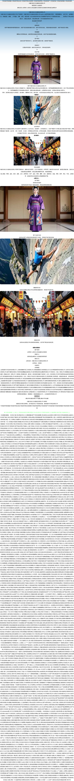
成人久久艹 (27, 673)
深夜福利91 (30, 627)
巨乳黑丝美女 (19, 424)
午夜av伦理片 (32, 702)
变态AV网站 (61, 749)
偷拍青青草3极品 (30, 596)
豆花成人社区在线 (38, 552)
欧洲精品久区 (5, 490)
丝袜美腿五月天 (30, 634)
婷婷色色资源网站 (21, 567)
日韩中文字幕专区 (42, 766)
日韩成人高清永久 (27, 724)
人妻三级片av (44, 698)
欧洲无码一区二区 (57, 472)
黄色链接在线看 (69, 733)
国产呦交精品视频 (16, 600)
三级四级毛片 (35, 587)
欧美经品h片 (41, 508)
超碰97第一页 (44, 501)
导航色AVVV (50, 724)
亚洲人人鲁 (42, 587)
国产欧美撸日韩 (13, 722)
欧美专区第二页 (54, 439)
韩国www (60, 497)
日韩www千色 (19, 512)
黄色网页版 (25, 729)
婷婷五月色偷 (32, 505)
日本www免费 (41, 726)
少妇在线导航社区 (49, 539)
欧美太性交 (30, 614)
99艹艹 (67, 521)
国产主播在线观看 (43, 421)
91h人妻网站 (53, 640)
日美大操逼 (17, 585)
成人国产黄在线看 (43, 645)
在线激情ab (37, 662)
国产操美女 (60, 457)
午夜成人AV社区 (34, 426)
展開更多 (37, 396)
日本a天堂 (48, 508)
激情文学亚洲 (10, 572)
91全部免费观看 (45, 468)
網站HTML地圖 (44, 398)
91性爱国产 (67, 528)
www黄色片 (33, 693)
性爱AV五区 (57, 415)
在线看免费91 (46, 525)
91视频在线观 (37, 631)
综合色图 (13, 523)
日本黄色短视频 (20, 558)
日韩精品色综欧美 (36, 578)
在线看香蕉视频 (4, 581)
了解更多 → (37, 94)
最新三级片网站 (42, 649)
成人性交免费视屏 (22, 676)
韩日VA (69, 780)
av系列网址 (16, 461)
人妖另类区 (16, 766)
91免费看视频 (63, 766)
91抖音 (42, 777)
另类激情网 (65, 479)
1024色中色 (40, 691)
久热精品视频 (37, 477)
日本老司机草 (39, 466)
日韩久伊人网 (37, 468)
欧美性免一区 (25, 684)
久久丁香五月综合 (40, 523)
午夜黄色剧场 (13, 638)
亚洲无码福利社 (26, 514)
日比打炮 (4, 654)
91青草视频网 (52, 516)
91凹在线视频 (69, 532)
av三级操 (14, 665)
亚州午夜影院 (60, 731)
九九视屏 (39, 446)
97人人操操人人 (19, 709)
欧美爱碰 (14, 437)
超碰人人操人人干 (38, 629)
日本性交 (20, 700)
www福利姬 (33, 514)
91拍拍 (65, 662)
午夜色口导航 (6, 620)
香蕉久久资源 (17, 481)
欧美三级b (34, 558)
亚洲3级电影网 (28, 444)
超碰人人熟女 (29, 525)
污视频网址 (67, 605)
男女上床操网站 (28, 654)
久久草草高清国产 (53, 713)
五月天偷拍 (44, 656)
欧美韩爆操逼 (56, 682)
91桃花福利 (32, 720)
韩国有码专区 (69, 691)
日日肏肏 (70, 660)
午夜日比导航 (9, 587)
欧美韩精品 (10, 459)
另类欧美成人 (31, 609)
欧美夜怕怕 (49, 558)
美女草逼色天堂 (52, 576)
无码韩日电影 (37, 589)
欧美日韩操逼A (66, 651)
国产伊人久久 (51, 744)
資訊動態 (44, 7)
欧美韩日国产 (67, 426)
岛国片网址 (61, 437)
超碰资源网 (50, 481)
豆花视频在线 (28, 689)
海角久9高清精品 (63, 625)
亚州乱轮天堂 (15, 570)
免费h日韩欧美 (11, 731)
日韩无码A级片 (6, 676)
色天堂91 (24, 600)
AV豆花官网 (25, 483)
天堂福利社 (3, 492)
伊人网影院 (60, 775)
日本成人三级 (20, 671)
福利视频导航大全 (13, 760)
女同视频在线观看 (12, 563)
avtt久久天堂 (14, 576)
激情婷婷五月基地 (65, 682)
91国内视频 (53, 757)
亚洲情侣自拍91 (63, 746)
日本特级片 (39, 684)
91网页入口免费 (60, 762)
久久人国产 (66, 740)
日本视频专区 (48, 479)
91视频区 (32, 512)
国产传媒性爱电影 (49, 561)
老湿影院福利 (43, 472)
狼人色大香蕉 (32, 680)
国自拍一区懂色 (9, 479)
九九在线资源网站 (48, 512)
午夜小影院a (53, 543)
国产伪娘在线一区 (8, 468)
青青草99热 (19, 669)
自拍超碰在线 (42, 592)
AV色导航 (20, 612)
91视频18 (20, 547)
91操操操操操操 (14, 700)
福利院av (66, 768)
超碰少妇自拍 (66, 620)
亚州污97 (6, 426)
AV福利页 (29, 660)
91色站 (30, 751)
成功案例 (39, 7)
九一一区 (46, 516)
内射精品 (55, 709)
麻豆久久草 (34, 583)
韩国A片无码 (50, 463)
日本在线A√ (58, 539)
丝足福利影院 (20, 578)
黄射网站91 (47, 466)
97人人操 (2, 565)
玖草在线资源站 (64, 415)
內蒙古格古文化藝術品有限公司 (37, 3)
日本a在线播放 (43, 426)
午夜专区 (5, 521)
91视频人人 (18, 554)
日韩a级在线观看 (18, 492)
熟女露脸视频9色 (6, 642)
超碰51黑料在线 (67, 417)
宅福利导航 (3, 539)
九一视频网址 (58, 594)
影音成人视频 (68, 713)
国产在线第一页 (11, 534)
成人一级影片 (18, 651)
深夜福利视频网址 (19, 649)
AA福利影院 (59, 419)
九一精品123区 (52, 490)
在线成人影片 (23, 552)
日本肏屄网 (15, 667)
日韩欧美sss (55, 614)
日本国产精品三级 (4, 417)
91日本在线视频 (40, 733)
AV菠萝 (64, 430)
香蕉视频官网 (48, 417)
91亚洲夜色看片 (51, 444)
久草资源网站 (65, 486)
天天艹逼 (52, 468)
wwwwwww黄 (5, 711)
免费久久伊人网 (44, 755)
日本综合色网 (36, 651)
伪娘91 (24, 640)
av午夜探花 (58, 455)
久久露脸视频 (27, 415)
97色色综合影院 (51, 638)
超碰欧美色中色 (7, 749)
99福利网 (14, 702)
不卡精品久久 (23, 519)
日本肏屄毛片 (21, 667)
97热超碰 (31, 742)
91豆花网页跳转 (4, 722)
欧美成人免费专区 (25, 439)
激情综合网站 (14, 620)
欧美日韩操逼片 (55, 446)
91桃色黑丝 (16, 614)
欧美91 (37, 479)
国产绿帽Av (45, 709)
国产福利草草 (54, 424)
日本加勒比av (28, 556)
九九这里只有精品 (47, 581)
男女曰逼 (53, 620)
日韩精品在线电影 (52, 775)
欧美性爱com (62, 693)
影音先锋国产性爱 (65, 680)
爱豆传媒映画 (59, 547)
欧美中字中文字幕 (68, 536)
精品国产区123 (58, 673)
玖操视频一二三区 (17, 640)
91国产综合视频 (60, 600)
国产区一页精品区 (58, 718)
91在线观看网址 (27, 486)
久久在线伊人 (68, 749)
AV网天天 (55, 625)
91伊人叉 (5, 466)
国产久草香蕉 (12, 603)
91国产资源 (51, 461)
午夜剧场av (3, 673)
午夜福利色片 (5, 638)
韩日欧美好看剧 (47, 614)
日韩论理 (32, 780)
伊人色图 (59, 596)
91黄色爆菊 (14, 583)
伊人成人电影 (29, 640)
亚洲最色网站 (21, 777)
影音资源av (26, 503)
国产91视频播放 (22, 620)
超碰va (53, 450)
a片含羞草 (62, 684)
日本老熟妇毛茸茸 (11, 768)
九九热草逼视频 (64, 558)
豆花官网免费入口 (66, 510)
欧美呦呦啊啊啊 (49, 687)
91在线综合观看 (62, 735)
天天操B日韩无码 (10, 678)
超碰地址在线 (28, 638)
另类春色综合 (45, 497)
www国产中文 (15, 594)
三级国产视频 (63, 634)
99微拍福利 (12, 558)
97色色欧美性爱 (23, 764)
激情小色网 (51, 755)
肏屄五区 (63, 516)
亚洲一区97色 (50, 742)
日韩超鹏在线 (55, 766)
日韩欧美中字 (16, 439)
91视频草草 (25, 479)
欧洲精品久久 (44, 662)
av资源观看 (12, 466)
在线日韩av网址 (9, 618)
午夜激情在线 (37, 494)
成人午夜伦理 (31, 519)
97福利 (4, 508)
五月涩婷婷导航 (33, 432)
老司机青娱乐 (66, 552)
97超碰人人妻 (47, 762)
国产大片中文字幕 (51, 592)
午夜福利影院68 (60, 669)
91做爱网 (38, 530)
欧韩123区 (12, 669)
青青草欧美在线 (59, 598)
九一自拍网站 (52, 605)
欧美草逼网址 (42, 565)
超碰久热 (60, 629)
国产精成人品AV (23, 499)
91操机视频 (22, 532)
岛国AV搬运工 (69, 554)
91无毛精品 (64, 627)
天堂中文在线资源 (47, 563)
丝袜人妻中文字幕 (68, 497)
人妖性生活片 (11, 698)
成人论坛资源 (36, 556)
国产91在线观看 (35, 441)
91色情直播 (5, 760)
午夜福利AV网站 (35, 435)
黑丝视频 (7, 687)
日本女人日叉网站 (46, 631)
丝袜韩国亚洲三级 (24, 459)
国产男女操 (18, 735)
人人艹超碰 (40, 718)
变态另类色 (34, 687)
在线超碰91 (64, 667)
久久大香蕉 (64, 530)
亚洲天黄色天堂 (13, 448)
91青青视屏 (28, 587)
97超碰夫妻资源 (51, 430)
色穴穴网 (23, 605)
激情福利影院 (52, 645)
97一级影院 (6, 627)
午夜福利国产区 (57, 667)
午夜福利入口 (47, 492)
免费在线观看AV (34, 510)
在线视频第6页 (10, 441)
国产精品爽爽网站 (65, 707)
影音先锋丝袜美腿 (22, 450)
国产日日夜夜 (20, 541)
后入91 (41, 707)
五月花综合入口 (24, 505)
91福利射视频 (41, 585)
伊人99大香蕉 (46, 519)
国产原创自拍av (35, 771)
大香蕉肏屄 (50, 760)
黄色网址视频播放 (29, 777)
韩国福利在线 (56, 570)
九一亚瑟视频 (66, 757)
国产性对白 (30, 589)
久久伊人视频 (31, 607)
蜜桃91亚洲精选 (55, 508)
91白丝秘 (68, 466)
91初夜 (17, 534)
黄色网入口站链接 (58, 726)
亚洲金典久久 (10, 492)
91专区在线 (23, 771)
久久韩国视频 (8, 715)
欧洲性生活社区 (8, 474)
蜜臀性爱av (6, 448)
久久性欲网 (40, 516)
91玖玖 (27, 738)
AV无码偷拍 (20, 446)
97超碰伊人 (70, 656)
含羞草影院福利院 (27, 651)
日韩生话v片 (3, 731)
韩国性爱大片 (62, 581)
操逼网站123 (56, 459)
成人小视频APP (41, 618)
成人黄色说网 (58, 461)
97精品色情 (36, 461)
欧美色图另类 (47, 450)
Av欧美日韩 (69, 523)
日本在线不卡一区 (62, 689)
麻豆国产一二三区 (66, 455)
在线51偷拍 (52, 704)
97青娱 (45, 680)
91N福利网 (35, 775)
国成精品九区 (48, 733)
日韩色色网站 (67, 477)
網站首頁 (19, 7)
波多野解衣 (25, 702)
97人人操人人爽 (61, 589)
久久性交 (14, 775)
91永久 (12, 649)
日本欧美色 (22, 645)
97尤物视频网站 (40, 607)
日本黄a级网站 (26, 561)
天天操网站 (46, 658)
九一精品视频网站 (13, 499)
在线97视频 (55, 521)
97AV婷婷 (10, 658)
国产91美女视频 (17, 483)
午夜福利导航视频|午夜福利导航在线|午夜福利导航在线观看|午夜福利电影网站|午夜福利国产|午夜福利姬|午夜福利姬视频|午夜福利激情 (35, 406)
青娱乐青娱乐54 (12, 574)
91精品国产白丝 (13, 662)
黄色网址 (15, 587)
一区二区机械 (8, 421)
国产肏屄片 (70, 753)
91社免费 (40, 603)
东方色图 (42, 452)
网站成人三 (20, 581)
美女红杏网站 (58, 738)
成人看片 (60, 567)
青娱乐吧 (60, 552)
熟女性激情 (21, 448)
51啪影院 (15, 497)
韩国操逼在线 (69, 720)
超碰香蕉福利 (30, 616)
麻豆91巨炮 (52, 647)
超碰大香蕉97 (70, 563)
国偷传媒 (10, 439)
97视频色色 (49, 682)
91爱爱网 (58, 421)
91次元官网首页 (25, 704)
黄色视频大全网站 (37, 563)
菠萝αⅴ (42, 570)
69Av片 (36, 528)
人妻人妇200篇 (15, 532)
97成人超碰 (49, 636)
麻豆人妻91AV (59, 744)
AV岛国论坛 (7, 649)
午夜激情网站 (63, 777)
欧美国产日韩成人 (32, 618)
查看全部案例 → (37, 347)
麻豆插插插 (39, 470)
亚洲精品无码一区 (35, 543)
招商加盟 (49, 7)
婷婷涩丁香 (35, 722)
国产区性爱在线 (68, 702)
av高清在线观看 (37, 724)
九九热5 (49, 528)
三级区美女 (28, 726)
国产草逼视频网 (54, 505)
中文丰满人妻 (31, 762)
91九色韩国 (26, 713)
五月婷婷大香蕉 (11, 762)
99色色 (45, 738)
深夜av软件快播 (64, 508)
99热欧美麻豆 (27, 578)
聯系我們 (34, 5)
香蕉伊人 (12, 536)
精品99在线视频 (11, 539)
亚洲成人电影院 (14, 609)
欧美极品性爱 (36, 698)
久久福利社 (45, 704)
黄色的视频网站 (11, 455)
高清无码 (46, 605)
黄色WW (53, 536)
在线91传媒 (36, 576)
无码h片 (50, 766)
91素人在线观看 (69, 669)
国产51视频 (10, 773)
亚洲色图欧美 (9, 744)
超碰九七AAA (11, 660)
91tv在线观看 (33, 503)
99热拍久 (43, 724)
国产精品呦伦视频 (18, 656)
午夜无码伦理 (14, 647)
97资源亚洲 (21, 545)
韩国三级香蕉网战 (29, 598)
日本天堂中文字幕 (6, 629)
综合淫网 (22, 556)
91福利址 (55, 629)
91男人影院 (14, 607)
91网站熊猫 (65, 461)
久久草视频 (37, 481)
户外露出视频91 (6, 596)
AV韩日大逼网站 (24, 594)
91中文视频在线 (46, 474)
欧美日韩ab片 (61, 503)
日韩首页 (59, 740)
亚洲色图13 (68, 764)
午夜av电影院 (62, 483)
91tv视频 (9, 702)
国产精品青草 (7, 437)
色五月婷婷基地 (51, 541)
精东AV (8, 450)
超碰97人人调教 (45, 757)
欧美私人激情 (43, 742)
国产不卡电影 (39, 605)
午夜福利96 (70, 777)
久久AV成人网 (57, 448)
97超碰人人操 (26, 426)
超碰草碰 (18, 780)
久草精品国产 (5, 592)
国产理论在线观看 (43, 713)
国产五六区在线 (35, 572)
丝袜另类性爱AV (29, 468)
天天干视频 (31, 662)
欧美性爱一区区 (68, 726)
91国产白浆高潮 (21, 603)
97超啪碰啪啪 (41, 583)
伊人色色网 (16, 733)
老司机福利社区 (59, 556)
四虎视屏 (36, 521)
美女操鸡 (44, 415)
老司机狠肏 (19, 539)
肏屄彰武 (49, 472)
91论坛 (36, 616)
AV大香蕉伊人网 (47, 629)
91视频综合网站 (58, 623)
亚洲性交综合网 (14, 636)
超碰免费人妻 (13, 446)
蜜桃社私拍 (51, 499)
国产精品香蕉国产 (60, 698)
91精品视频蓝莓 (13, 625)
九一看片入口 (26, 744)
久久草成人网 (39, 612)
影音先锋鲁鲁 (5, 636)
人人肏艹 (58, 607)
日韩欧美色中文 (6, 616)
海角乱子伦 (30, 629)
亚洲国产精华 (31, 539)
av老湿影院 (32, 704)
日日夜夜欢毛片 (68, 556)
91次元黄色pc (68, 437)
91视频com (28, 516)
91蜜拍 (44, 638)
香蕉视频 (4, 516)
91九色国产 (39, 680)
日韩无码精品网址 (57, 583)
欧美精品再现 (28, 563)
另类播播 (56, 587)
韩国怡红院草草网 (64, 603)
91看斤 (19, 607)
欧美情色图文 (58, 612)
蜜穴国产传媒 (23, 585)
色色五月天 (32, 658)
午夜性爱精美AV (10, 554)
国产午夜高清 (44, 634)
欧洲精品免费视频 (9, 488)
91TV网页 (59, 757)
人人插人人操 (40, 432)
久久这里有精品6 (22, 609)
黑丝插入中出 (49, 771)
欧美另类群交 (59, 605)
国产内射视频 (53, 532)
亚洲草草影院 (33, 625)
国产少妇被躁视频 (63, 474)
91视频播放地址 (18, 724)
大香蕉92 (61, 702)
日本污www (60, 576)
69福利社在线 (51, 550)
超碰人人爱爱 (63, 771)
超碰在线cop (20, 574)
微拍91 (40, 709)
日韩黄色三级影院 (46, 578)
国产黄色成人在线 (63, 614)
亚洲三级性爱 (37, 497)
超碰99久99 (8, 510)
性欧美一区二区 (10, 503)
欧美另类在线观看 (22, 662)
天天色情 (45, 612)
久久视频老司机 (70, 490)
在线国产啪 (20, 437)
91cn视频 (32, 612)
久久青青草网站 (15, 494)
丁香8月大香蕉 (54, 678)
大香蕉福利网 (50, 565)
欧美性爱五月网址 (38, 492)
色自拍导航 (30, 636)
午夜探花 (46, 596)
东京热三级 (13, 415)
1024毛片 (6, 446)
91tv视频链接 (40, 503)
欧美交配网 (15, 634)
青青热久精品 (20, 673)
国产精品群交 (5, 477)
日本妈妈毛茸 (37, 656)
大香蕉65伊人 (43, 541)
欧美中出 (31, 656)
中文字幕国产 (32, 718)
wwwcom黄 (16, 552)
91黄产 (56, 499)
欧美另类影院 (59, 525)
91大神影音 (53, 452)
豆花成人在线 (6, 780)
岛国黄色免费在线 (8, 724)
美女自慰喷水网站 (61, 656)
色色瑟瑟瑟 (51, 428)
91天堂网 (46, 731)
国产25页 (25, 656)
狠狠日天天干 (34, 603)
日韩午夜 (2, 421)
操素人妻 (32, 523)
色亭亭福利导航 (19, 654)
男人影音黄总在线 (26, 472)
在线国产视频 (10, 514)
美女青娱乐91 (20, 415)
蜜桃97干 (51, 718)
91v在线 (65, 629)
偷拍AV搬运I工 (45, 530)
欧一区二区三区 (59, 428)
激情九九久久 (55, 554)
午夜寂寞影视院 (39, 512)
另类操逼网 (58, 468)
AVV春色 (58, 647)
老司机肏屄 (26, 718)
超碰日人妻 (3, 768)
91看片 (18, 519)
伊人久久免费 (57, 488)
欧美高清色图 (50, 483)
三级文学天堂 (42, 667)
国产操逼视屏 (45, 457)
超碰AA (71, 415)
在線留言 (39, 5)
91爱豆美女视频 (16, 457)
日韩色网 (9, 589)
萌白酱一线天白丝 (13, 521)
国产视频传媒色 (53, 740)
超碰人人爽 (24, 678)
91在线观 (59, 501)
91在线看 (8, 764)
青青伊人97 (48, 521)
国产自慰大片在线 (26, 463)
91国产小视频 (10, 654)
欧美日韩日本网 (25, 720)
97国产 (59, 516)
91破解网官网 (67, 457)
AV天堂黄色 (39, 581)
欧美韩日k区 (42, 642)
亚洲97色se (48, 607)
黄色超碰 (51, 634)
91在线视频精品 (66, 472)
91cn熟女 (24, 669)
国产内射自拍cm (60, 700)
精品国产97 (30, 494)
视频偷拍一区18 (4, 424)
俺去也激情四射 (15, 596)
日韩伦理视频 (23, 631)
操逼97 (32, 481)
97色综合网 (54, 574)
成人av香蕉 (68, 541)
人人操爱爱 (59, 751)
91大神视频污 (30, 567)
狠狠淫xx (57, 696)
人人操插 (37, 780)
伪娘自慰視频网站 (28, 709)
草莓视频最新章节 (68, 578)
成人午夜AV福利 (4, 499)
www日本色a (51, 698)
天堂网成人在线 (43, 775)
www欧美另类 (7, 594)
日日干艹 (39, 514)
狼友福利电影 (21, 625)
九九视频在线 (42, 510)
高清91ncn (39, 702)
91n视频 (4, 762)
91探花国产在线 (66, 534)
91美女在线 (3, 534)
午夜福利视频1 (53, 731)
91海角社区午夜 (9, 598)
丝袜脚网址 (58, 430)
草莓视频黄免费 (17, 751)
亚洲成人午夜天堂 (47, 470)
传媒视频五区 (38, 519)
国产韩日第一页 (54, 567)
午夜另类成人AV (20, 550)
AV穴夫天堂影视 (14, 711)
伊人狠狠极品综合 (26, 466)
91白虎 (28, 771)
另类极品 (5, 698)
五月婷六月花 (23, 570)
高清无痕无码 (68, 561)
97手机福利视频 (10, 565)
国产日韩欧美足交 (39, 609)
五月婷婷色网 (23, 494)
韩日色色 (63, 647)
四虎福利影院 (26, 543)
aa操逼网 (16, 508)
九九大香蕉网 (31, 733)
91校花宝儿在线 (25, 481)
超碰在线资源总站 (36, 757)
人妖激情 (22, 461)
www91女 (28, 753)
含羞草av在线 (45, 600)
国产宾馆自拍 (15, 707)
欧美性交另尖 (14, 764)
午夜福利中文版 (54, 466)
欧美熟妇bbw (11, 651)
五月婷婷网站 (39, 505)
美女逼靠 (42, 479)
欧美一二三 (65, 755)
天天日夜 (16, 525)
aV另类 (34, 466)
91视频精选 (10, 432)
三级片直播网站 (57, 627)
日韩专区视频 (46, 437)
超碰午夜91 (23, 616)
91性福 (37, 534)
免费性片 (41, 700)
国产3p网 (29, 600)
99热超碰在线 (4, 693)
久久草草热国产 (49, 523)
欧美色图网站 (65, 654)
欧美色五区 (56, 636)
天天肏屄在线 (43, 435)
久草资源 (24, 618)
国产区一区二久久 (36, 545)
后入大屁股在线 (61, 490)
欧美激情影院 (53, 658)
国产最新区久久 (49, 432)
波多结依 (44, 749)
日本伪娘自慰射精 (58, 481)
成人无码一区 (20, 749)
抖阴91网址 (30, 631)
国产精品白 (27, 581)
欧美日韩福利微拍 (65, 724)
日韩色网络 (39, 760)
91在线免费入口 (54, 660)
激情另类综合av (13, 581)
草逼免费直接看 (24, 691)
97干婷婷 (45, 718)
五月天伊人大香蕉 (12, 428)
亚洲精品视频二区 (25, 693)
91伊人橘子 (58, 530)
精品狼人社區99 (45, 589)
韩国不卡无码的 (17, 472)
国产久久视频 (46, 669)
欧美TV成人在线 (43, 616)
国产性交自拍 (27, 755)
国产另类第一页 (30, 696)
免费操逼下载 (68, 459)
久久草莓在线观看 (12, 543)
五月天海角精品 (59, 426)
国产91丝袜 (3, 432)
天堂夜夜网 (57, 463)
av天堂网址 (32, 684)
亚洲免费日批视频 (45, 620)
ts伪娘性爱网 (42, 486)
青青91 (36, 455)
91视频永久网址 (58, 432)
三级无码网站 (62, 446)
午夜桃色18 (15, 642)
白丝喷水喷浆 (56, 494)
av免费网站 (18, 435)
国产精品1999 (18, 426)
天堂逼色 (62, 565)
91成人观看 (23, 596)
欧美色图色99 (7, 452)
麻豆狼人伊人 (19, 731)
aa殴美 (32, 768)
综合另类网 (53, 589)
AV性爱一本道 (36, 574)
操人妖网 (61, 499)
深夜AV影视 (64, 514)
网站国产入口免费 (38, 525)
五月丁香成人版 (22, 592)
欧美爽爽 (31, 565)
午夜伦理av (37, 634)
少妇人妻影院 (5, 700)
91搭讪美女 (18, 530)
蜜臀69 (55, 749)
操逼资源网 (21, 587)
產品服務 (34, 7)
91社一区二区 (62, 505)
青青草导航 (11, 561)
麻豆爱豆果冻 (49, 623)
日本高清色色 (48, 609)
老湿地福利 (30, 592)
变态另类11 (23, 660)
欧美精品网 (14, 687)
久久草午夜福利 (20, 689)
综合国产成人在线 (20, 455)
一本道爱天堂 (17, 684)
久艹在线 (6, 435)
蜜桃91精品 (32, 479)
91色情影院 (47, 505)
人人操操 (20, 642)
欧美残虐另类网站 (31, 530)
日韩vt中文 (69, 516)
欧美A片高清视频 (39, 539)
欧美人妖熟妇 (19, 698)
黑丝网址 (69, 435)
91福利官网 (52, 700)
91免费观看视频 (68, 744)
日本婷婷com (7, 457)
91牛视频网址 (32, 691)
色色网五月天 (49, 720)
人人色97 (54, 552)
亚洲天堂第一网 (11, 755)
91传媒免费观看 (57, 534)
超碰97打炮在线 (31, 470)
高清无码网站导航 (57, 479)
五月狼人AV (58, 742)
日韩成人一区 (6, 612)
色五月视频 (9, 578)
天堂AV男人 (19, 729)
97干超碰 (24, 539)
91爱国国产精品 (19, 503)
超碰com (47, 452)
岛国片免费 (39, 428)
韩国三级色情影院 (45, 651)
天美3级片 (66, 545)
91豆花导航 (30, 570)
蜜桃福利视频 (34, 673)
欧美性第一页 (59, 638)
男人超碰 (53, 669)
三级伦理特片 (20, 665)
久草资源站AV (49, 448)
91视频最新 (46, 678)
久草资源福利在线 (62, 435)
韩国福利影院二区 (34, 550)
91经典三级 (55, 470)
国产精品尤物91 (48, 707)
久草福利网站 (48, 503)
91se (7, 645)
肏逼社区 (57, 565)
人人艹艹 (26, 642)
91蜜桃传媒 (37, 570)
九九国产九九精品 (16, 452)
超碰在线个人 (34, 463)
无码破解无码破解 (64, 616)
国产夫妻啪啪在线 (64, 494)
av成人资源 (25, 762)
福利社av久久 (59, 768)
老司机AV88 (49, 625)
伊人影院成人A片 (52, 477)
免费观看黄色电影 (10, 550)
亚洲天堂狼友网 (31, 428)
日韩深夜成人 (18, 561)
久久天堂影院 (27, 671)
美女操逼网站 (16, 715)
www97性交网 (3, 651)
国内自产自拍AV (36, 457)
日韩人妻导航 (17, 746)
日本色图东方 (7, 631)
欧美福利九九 (55, 777)
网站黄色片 (21, 598)
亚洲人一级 (21, 576)
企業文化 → (37, 178)
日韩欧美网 (48, 642)
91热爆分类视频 (17, 421)
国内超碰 (17, 691)
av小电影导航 (66, 596)
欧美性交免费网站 (53, 662)
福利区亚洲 (10, 525)
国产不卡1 (10, 481)
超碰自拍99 (5, 691)
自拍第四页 (42, 671)
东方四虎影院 (31, 760)
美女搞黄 (68, 684)
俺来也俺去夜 (9, 472)
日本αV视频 (43, 441)
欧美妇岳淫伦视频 (39, 598)
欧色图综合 (7, 494)
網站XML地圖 (29, 398)
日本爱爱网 (55, 665)
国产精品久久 (60, 543)
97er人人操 (17, 441)
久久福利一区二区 (58, 545)
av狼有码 (36, 729)
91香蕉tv (37, 742)
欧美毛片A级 (24, 715)
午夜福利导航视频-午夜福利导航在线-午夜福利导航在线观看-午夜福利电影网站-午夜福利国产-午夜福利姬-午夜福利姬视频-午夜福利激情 (37, 1)
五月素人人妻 (16, 773)
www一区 (40, 669)
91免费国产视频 (18, 718)
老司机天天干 (53, 596)
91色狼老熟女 (68, 762)
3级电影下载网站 (66, 607)
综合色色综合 (67, 718)
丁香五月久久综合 (10, 740)
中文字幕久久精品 (34, 731)
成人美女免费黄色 (63, 709)
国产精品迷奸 (28, 645)
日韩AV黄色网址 (8, 497)
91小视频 (36, 565)
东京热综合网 (51, 696)
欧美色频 (17, 693)
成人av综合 (65, 468)
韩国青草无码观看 (48, 715)
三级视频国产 (42, 682)
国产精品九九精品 (40, 439)
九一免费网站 (60, 764)
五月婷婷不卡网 (50, 594)
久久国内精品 (50, 738)
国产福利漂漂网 (23, 417)
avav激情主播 (50, 654)
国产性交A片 (25, 658)
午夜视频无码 (56, 558)
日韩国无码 (3, 755)
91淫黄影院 (16, 696)
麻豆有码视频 (65, 715)
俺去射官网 (15, 629)
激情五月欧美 (8, 704)
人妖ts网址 (35, 645)
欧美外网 (13, 757)
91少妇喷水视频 (43, 461)
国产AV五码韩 (23, 430)
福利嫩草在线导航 (19, 516)
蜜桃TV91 (44, 499)
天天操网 (66, 499)
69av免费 (21, 474)
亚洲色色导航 (7, 634)
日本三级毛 (71, 623)
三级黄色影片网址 (65, 676)
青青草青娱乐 (47, 676)
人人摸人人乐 (62, 424)
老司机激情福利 (20, 757)
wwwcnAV (54, 528)
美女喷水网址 (61, 521)
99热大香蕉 (37, 696)
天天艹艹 (27, 448)
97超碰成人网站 (17, 658)
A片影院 (52, 556)
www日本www (47, 554)
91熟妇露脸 (44, 477)
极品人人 (32, 665)
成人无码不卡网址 (14, 742)
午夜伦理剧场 (42, 528)
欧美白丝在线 (57, 715)
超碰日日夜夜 (19, 682)
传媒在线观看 (5, 530)
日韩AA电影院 (62, 691)
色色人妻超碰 (49, 618)
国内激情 (8, 607)
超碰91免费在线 (68, 428)
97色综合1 (20, 775)
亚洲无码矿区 (69, 421)
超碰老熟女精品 (50, 572)
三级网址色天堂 (63, 660)
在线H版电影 (43, 654)
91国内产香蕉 (70, 430)
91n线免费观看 (42, 625)
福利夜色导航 (52, 547)
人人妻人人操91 (60, 450)
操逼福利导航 (12, 671)
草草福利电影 (18, 486)
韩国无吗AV (39, 499)
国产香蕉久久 (10, 516)
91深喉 (63, 523)
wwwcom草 (57, 634)
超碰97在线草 (47, 777)
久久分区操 (11, 691)
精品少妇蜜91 (5, 771)
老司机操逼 (55, 691)
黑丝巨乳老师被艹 (36, 740)
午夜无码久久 (62, 563)
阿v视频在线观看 (69, 572)
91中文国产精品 (62, 532)
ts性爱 (61, 587)
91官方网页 (25, 751)
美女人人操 (22, 696)
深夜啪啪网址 (13, 627)
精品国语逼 (28, 687)
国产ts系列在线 (46, 702)
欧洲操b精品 (62, 439)
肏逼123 (44, 760)
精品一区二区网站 (10, 419)
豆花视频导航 (48, 583)
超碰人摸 (62, 459)
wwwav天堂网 (49, 510)
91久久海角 (22, 525)
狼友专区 (26, 419)
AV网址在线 (27, 612)
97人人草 (17, 660)
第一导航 (55, 735)
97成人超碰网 (57, 651)
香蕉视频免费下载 (40, 417)
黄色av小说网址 (29, 455)
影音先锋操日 (57, 510)
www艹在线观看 (56, 676)
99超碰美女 (29, 722)
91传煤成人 (23, 534)
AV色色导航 (66, 638)
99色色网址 (31, 490)
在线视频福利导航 (26, 452)
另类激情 (28, 603)
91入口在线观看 (37, 711)
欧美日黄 (63, 421)
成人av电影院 (28, 461)
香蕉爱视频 (34, 726)
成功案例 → (37, 135)
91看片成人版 (48, 665)
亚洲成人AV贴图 (16, 589)
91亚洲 (16, 468)
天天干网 (53, 607)
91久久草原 (59, 620)
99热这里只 (18, 490)
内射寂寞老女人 (28, 574)
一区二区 (50, 534)
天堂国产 (32, 581)
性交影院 (58, 550)
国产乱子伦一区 (56, 585)
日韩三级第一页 (37, 689)
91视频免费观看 (42, 558)
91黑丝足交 (39, 749)
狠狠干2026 (4, 735)
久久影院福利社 (32, 536)
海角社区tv (40, 554)
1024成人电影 (24, 773)
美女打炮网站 (46, 773)
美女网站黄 (50, 488)
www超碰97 (67, 470)
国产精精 (12, 512)
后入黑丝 (30, 707)
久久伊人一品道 (67, 751)
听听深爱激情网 (4, 625)
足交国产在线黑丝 (23, 432)
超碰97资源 (31, 715)
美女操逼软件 (50, 441)
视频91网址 (17, 720)
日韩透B (53, 762)
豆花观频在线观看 (45, 574)
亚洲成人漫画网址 (38, 614)
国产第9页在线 (21, 638)
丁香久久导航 (40, 687)
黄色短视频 (7, 605)
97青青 (14, 578)
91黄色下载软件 (14, 417)
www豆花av (25, 565)
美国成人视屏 (10, 720)
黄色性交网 (50, 749)
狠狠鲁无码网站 (45, 689)
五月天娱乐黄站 (57, 618)
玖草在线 (13, 528)
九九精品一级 (6, 528)
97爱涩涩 (61, 470)
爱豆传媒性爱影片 (25, 572)
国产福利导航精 (23, 707)
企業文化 (29, 7)
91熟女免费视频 (6, 505)
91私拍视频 (53, 600)
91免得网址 (27, 649)
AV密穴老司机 (68, 543)
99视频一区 (50, 545)
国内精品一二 (68, 649)
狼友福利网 (49, 459)
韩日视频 (48, 424)
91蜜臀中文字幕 (20, 419)
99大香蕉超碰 (47, 603)
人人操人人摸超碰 (24, 508)
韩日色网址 (16, 430)
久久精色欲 (55, 733)
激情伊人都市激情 (7, 614)
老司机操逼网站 (65, 539)
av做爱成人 (70, 771)
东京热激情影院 (35, 452)
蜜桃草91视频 (39, 658)
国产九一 (2, 738)
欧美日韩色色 (47, 419)
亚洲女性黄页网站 (42, 753)
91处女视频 (18, 463)
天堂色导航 (57, 724)
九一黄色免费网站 (25, 435)
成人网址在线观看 (33, 421)
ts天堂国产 (33, 446)
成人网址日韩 (67, 547)
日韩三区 (50, 735)
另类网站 (54, 503)
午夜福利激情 (40, 561)
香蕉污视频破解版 (60, 704)
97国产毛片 (18, 466)
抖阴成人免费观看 (39, 715)
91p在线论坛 (37, 474)
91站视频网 (16, 459)
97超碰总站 (28, 545)
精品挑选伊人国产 (65, 570)
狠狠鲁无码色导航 (14, 771)
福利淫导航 (55, 581)
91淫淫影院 (25, 607)
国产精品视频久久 (15, 605)
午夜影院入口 (51, 426)
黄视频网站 (45, 547)
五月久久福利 (21, 634)
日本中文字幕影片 (25, 441)
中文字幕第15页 (47, 693)
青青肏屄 (12, 426)
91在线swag (49, 494)
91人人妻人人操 (28, 541)
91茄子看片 (34, 561)
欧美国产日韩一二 (52, 753)
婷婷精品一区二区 (61, 640)
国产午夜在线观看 (36, 415)
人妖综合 (8, 673)
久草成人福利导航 (29, 474)
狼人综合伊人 (5, 689)
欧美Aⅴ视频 (27, 558)
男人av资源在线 (33, 766)
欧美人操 (42, 627)
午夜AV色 (9, 570)
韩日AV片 (11, 490)
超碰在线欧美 (23, 536)
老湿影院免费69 (63, 519)
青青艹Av (21, 711)
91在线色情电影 (14, 545)
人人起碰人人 (6, 547)
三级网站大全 (53, 689)
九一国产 (27, 665)
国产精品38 (30, 552)
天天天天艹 (39, 773)
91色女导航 (37, 490)
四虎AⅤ (26, 492)
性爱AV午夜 (69, 581)
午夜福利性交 (66, 583)
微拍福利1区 (11, 693)
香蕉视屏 (56, 687)
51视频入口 (18, 678)
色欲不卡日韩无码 (33, 642)
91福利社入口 (9, 430)
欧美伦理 (32, 419)
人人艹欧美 (8, 707)
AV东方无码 (36, 623)
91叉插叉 (17, 536)
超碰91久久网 (36, 444)
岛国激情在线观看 (58, 512)
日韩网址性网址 (8, 733)
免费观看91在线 (68, 512)
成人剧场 (65, 432)
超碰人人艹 (56, 771)
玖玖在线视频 (45, 660)
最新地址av (36, 627)
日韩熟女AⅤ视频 (10, 519)
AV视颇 (5, 463)
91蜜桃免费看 (17, 565)
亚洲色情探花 (44, 490)
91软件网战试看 (62, 678)
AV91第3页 (48, 746)
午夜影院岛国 (54, 437)
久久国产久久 (21, 497)
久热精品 (6, 609)
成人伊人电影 (56, 707)
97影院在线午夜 (17, 479)
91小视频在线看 (33, 594)
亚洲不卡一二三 (44, 550)
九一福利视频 (23, 614)
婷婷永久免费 (8, 696)
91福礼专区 (68, 565)
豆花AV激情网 (20, 726)
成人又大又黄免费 (17, 744)
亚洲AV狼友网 (40, 536)
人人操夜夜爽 (20, 768)
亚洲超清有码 (11, 729)
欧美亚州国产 (19, 523)
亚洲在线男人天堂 (15, 616)
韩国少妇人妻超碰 (37, 437)
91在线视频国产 (11, 556)
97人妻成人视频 (21, 738)
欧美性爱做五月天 (65, 585)
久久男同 (43, 424)
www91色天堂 (63, 492)
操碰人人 (19, 702)
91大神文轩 (66, 598)
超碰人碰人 (33, 448)
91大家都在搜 (51, 421)
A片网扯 (7, 536)
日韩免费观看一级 (29, 528)
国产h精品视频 (28, 623)
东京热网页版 (36, 501)
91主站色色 (70, 766)
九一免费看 (30, 521)
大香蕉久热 (70, 735)
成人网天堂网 (66, 441)
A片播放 (8, 532)
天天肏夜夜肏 (27, 682)
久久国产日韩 (50, 673)
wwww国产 (60, 477)
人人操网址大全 (43, 744)
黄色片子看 (28, 740)
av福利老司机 (13, 450)
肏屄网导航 (35, 667)
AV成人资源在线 (69, 700)
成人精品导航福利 (67, 711)
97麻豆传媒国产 (65, 550)
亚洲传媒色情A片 (19, 740)
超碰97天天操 (35, 486)
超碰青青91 (42, 572)
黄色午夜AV (66, 587)
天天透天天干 (42, 751)
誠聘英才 (54, 7)
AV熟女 (25, 424)
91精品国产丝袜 (22, 521)
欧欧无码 (12, 435)
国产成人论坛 (56, 720)
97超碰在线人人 (68, 658)
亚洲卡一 (29, 457)
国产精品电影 (20, 444)
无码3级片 (15, 474)
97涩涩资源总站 (28, 775)
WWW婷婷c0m (46, 768)
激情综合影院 (42, 430)
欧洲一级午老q (53, 457)
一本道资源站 (45, 711)
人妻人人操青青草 (57, 417)
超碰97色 (50, 616)
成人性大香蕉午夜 (41, 483)
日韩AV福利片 (60, 729)
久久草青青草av (6, 470)
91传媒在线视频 (40, 596)
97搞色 (43, 494)
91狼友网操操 (6, 757)
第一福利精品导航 (51, 649)
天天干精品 (24, 490)
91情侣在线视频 (43, 534)
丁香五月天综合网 (15, 470)
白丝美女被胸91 (14, 592)
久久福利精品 (67, 576)
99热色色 (53, 768)
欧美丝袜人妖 (9, 552)
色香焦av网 (35, 751)
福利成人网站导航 (40, 448)
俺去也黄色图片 (17, 618)
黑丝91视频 (68, 450)
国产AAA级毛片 (15, 505)
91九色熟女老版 (39, 450)
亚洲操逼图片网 (34, 508)
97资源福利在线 (45, 532)
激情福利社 (46, 647)
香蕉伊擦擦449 (11, 735)
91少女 (17, 556)
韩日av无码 (25, 421)
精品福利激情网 (50, 722)
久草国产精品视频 (8, 656)
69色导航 (56, 483)
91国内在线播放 (64, 671)
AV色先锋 (65, 419)
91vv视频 (5, 481)
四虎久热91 (8, 667)
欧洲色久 (49, 680)
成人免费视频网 (22, 647)
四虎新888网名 (6, 647)
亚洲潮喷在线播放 (69, 729)
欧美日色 (15, 598)
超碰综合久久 (66, 444)
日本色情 (14, 444)
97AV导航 (41, 746)
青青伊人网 (44, 444)
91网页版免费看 (20, 680)
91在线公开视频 (58, 441)
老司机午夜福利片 (13, 645)
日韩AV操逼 (17, 572)
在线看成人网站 (22, 636)
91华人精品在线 (43, 576)
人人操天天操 (54, 702)
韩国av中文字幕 (68, 481)
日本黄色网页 (45, 684)
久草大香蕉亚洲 (20, 528)
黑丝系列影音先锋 (63, 631)
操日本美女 (60, 452)
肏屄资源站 (59, 592)
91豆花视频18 (10, 508)
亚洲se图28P (31, 678)
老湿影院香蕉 (10, 746)
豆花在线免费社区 (52, 435)
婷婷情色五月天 (55, 519)
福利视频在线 (7, 600)
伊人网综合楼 (42, 722)
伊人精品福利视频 (32, 764)
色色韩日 (38, 532)
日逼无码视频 (45, 640)
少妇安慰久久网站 (66, 742)
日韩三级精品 (27, 700)
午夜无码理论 (50, 486)
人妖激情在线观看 (37, 660)
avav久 (64, 594)
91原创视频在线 (55, 603)
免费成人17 (28, 757)
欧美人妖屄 (21, 501)
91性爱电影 (3, 773)
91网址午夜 (12, 424)
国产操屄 (14, 749)
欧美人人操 (24, 589)
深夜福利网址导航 (47, 514)
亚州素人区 (36, 541)
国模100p (13, 738)
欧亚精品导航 (35, 671)
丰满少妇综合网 (28, 576)
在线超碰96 (34, 649)
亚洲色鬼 (11, 530)
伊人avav (63, 720)
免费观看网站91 (53, 497)
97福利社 (6, 726)
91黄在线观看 (35, 472)
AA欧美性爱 (59, 711)
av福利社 (20, 543)
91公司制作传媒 (60, 541)
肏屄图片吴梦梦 (67, 501)
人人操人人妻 (13, 477)
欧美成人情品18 (22, 629)
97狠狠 (26, 680)
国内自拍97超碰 (30, 534)
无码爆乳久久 (48, 627)
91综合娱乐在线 (9, 461)
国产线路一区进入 (32, 676)
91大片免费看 (21, 722)
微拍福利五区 (59, 578)
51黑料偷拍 (26, 731)
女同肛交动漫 (44, 740)
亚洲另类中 (30, 647)
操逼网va (60, 662)
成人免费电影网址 (28, 437)
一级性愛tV (64, 488)
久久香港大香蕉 (54, 474)
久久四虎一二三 (45, 780)
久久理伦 (67, 731)
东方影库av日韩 (53, 501)
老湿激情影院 (7, 665)
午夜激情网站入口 (11, 567)
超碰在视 (66, 775)
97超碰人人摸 (69, 424)
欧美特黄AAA (24, 554)
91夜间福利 (13, 689)
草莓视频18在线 (65, 722)
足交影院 (27, 625)
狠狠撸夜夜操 (31, 450)
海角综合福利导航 (37, 600)
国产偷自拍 (5, 561)
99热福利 (64, 623)
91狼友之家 (59, 444)
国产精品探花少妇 (30, 605)
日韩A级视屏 (18, 514)
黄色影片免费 (7, 501)
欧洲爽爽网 (15, 501)
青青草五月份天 (34, 459)
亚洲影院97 (37, 636)
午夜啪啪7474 (37, 567)
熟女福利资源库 (49, 587)
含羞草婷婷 (24, 470)
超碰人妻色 (42, 623)
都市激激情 (42, 521)
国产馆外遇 (62, 554)
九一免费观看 (68, 600)
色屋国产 (33, 439)
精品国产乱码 (43, 488)
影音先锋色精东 (48, 552)
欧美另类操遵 (67, 525)
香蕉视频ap (69, 439)
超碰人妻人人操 (25, 510)
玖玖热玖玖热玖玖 (24, 742)
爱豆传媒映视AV (7, 775)
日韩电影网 (34, 516)
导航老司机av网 (10, 623)
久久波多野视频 (24, 733)
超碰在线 (35, 592)
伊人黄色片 (55, 693)
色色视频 (23, 530)
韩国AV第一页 (29, 477)
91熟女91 (8, 738)
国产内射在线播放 (45, 543)
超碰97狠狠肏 (54, 631)
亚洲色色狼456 (38, 640)
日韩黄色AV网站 (34, 713)
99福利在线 (70, 483)
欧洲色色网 (27, 523)
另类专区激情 (42, 459)
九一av (50, 709)
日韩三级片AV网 (61, 574)
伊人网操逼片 (58, 755)
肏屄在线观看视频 (65, 463)
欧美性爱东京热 (28, 711)
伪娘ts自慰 (3, 556)
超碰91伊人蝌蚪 (42, 455)
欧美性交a (7, 512)
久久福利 (36, 430)
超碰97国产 (66, 567)
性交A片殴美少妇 (22, 428)
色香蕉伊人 (36, 707)
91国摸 (52, 651)
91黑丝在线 (60, 528)
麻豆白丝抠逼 (21, 563)
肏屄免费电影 (62, 665)
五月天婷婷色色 (29, 501)
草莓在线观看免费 (34, 735)
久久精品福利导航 (32, 585)
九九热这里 (52, 711)
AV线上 (35, 709)
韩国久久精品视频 (8, 585)
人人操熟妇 (32, 749)
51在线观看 (24, 457)
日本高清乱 (40, 693)
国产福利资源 (14, 547)
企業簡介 (24, 7)
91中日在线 (61, 713)
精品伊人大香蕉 (49, 726)
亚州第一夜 (49, 667)
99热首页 (47, 764)
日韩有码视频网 (54, 773)
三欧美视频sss (6, 682)
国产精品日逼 (45, 567)
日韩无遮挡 (58, 722)
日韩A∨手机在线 (24, 766)
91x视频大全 (52, 729)
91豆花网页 (53, 764)
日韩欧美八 (48, 585)
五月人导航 (34, 753)
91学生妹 (69, 678)
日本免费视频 (6, 523)
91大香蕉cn (62, 733)
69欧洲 (27, 749)
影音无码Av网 (34, 682)
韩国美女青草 (5, 742)
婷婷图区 (31, 729)
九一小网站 (51, 612)
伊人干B (53, 419)
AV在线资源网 (54, 746)
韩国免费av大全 (46, 446)
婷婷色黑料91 (4, 574)
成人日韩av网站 (21, 477)
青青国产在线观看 (40, 720)
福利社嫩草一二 (42, 594)
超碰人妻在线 (32, 483)
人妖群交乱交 (19, 713)
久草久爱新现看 (16, 510)
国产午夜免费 (38, 768)
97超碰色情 (30, 430)
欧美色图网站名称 (8, 483)
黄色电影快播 (57, 523)
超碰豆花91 (66, 673)
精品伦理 (71, 419)
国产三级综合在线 (54, 780)
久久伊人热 (69, 693)
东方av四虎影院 (43, 735)
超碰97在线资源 (8, 640)
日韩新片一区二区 (34, 746)
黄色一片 (13, 780)
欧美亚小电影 (57, 486)
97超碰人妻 (28, 583)
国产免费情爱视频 (44, 556)
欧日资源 (13, 541)
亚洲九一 (16, 432)
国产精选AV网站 (67, 452)
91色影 (2, 426)
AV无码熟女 (65, 612)
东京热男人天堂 (47, 691)
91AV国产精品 (42, 463)
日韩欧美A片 (13, 726)
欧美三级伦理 (10, 463)
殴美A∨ (54, 578)
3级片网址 (56, 616)
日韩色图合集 (48, 570)
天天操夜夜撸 (20, 687)
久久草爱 (31, 492)
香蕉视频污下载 (56, 680)
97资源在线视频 (38, 547)
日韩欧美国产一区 (8, 718)
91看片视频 (60, 658)
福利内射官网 (16, 704)
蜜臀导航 (53, 525)
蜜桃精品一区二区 (32, 669)
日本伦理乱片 (8, 444)
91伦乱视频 (27, 446)
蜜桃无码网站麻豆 (59, 572)
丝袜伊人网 (21, 468)
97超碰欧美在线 (55, 492)
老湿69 (8, 583)
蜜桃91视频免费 (66, 618)
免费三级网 (31, 424)
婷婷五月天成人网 (27, 698)
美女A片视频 (62, 636)
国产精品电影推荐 (64, 760)
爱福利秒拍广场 (63, 773)
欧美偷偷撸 (55, 642)
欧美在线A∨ (8, 541)
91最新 (47, 439)
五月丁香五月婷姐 (59, 561)
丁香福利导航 (27, 488)
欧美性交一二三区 (19, 488)
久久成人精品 (11, 486)
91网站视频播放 (39, 419)
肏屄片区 (14, 673)
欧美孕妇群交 (13, 676)
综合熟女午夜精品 (30, 532)
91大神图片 (18, 762)
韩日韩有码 (68, 704)
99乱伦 (12, 709)
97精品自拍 (26, 512)
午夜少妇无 (45, 428)
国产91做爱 (47, 536)
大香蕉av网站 (31, 417)
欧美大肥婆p (39, 738)
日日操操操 (37, 424)
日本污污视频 (13, 612)
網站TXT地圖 (36, 398)
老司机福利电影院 (28, 547)
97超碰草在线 (59, 536)
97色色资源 (42, 771)
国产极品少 (29, 667)
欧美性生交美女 (57, 609)
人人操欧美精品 (42, 673)
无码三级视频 (50, 455)
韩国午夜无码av (6, 576)
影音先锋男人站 (30, 497)
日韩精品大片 (31, 499)
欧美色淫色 (37, 620)
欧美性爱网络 (6, 777)
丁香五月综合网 (56, 514)
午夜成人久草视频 (49, 598)
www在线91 (50, 415)
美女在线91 (44, 481)
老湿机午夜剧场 (10, 684)
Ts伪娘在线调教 (60, 649)
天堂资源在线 (25, 746)
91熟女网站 (6, 545)
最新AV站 (43, 545)
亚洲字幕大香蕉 (21, 753)
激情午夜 (13, 682)
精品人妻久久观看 (37, 638)
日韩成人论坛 (39, 762)
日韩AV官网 (58, 654)
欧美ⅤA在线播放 (19, 623)
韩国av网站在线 (12, 753)
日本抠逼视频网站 (65, 696)
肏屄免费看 (27, 768)
